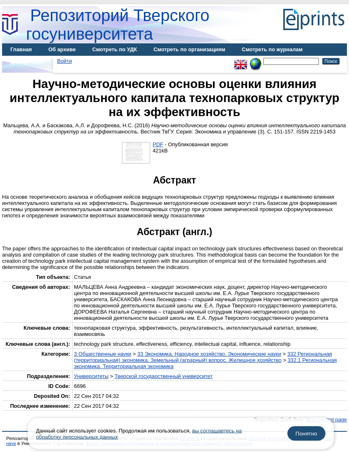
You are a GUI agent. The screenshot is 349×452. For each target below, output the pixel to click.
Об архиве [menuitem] (62, 49)
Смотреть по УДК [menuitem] (114, 49)
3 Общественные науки (102, 354)
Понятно (306, 434)
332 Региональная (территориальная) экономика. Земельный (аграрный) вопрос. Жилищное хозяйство (203, 357)
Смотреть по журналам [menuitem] (272, 49)
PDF (158, 144)
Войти (64, 61)
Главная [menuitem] (21, 49)
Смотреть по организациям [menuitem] (189, 49)
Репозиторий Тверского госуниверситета (118, 24)
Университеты (91, 376)
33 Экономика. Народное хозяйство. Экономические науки (209, 354)
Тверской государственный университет (164, 376)
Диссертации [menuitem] (27, 62)
